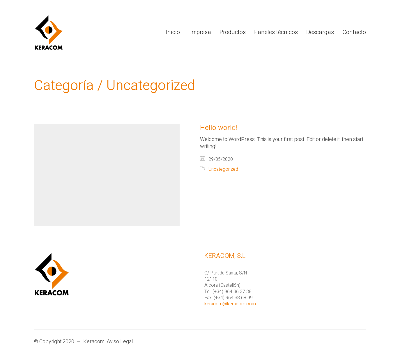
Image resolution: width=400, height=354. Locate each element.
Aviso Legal (120, 341)
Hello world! (218, 128)
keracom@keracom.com (230, 304)
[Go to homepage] (48, 32)
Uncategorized (150, 86)
